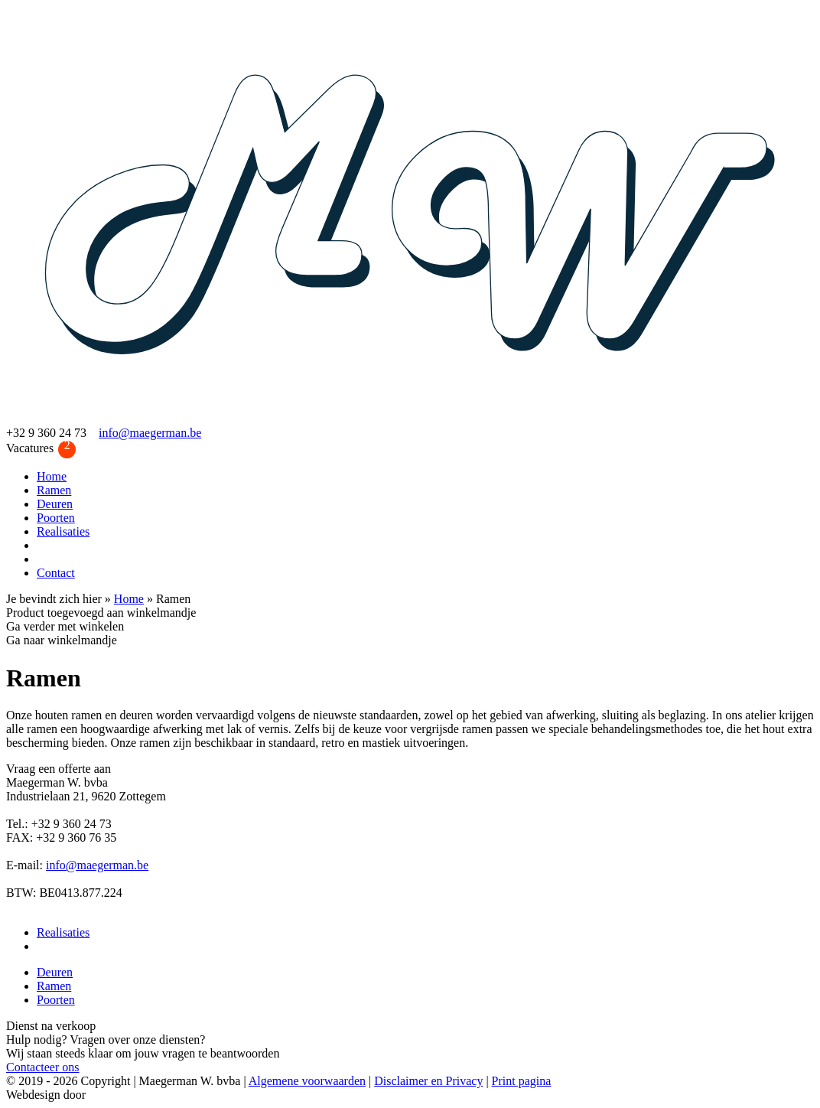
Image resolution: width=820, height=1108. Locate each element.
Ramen (54, 490)
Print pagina (522, 1080)
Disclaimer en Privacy (428, 1080)
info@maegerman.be (150, 432)
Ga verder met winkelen (65, 626)
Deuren (55, 503)
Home (52, 476)
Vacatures (41, 449)
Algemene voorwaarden (307, 1080)
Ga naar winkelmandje (61, 640)
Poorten (56, 517)
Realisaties (63, 531)
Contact (56, 572)
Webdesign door (46, 1094)
